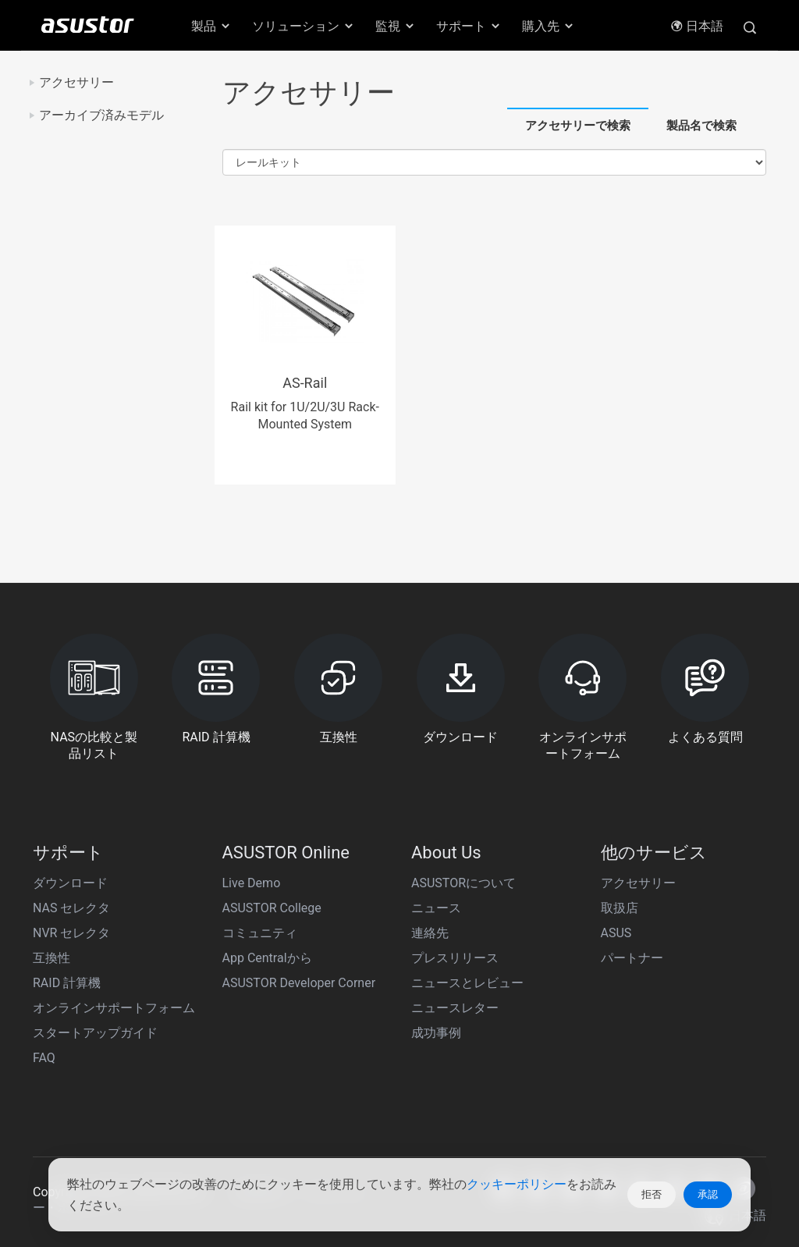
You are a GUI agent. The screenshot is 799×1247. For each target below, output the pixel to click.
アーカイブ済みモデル (101, 115)
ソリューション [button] (303, 26)
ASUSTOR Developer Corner (299, 982)
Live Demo (251, 883)
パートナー (632, 957)
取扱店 (619, 908)
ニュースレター (455, 1007)
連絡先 (430, 932)
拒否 (651, 1194)
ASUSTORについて (463, 883)
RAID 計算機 (67, 982)
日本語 (696, 26)
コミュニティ (259, 932)
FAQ (44, 1057)
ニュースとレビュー (467, 982)
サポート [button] (469, 26)
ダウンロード (70, 883)
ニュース (436, 908)
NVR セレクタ (71, 932)
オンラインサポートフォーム (114, 1007)
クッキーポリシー (516, 1184)
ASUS (616, 932)
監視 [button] (395, 26)
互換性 (51, 957)
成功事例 (436, 1032)
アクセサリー (76, 82)
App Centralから (267, 957)
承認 (708, 1194)
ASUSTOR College (271, 908)
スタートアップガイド (95, 1032)
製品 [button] (211, 26)
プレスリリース (455, 957)
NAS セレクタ (71, 908)
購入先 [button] (548, 26)
